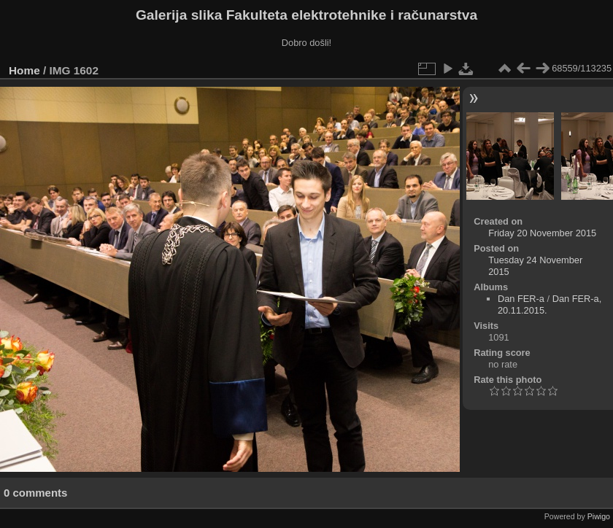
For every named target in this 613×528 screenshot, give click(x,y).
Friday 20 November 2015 (542, 233)
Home (24, 70)
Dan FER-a (521, 298)
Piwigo (598, 516)
